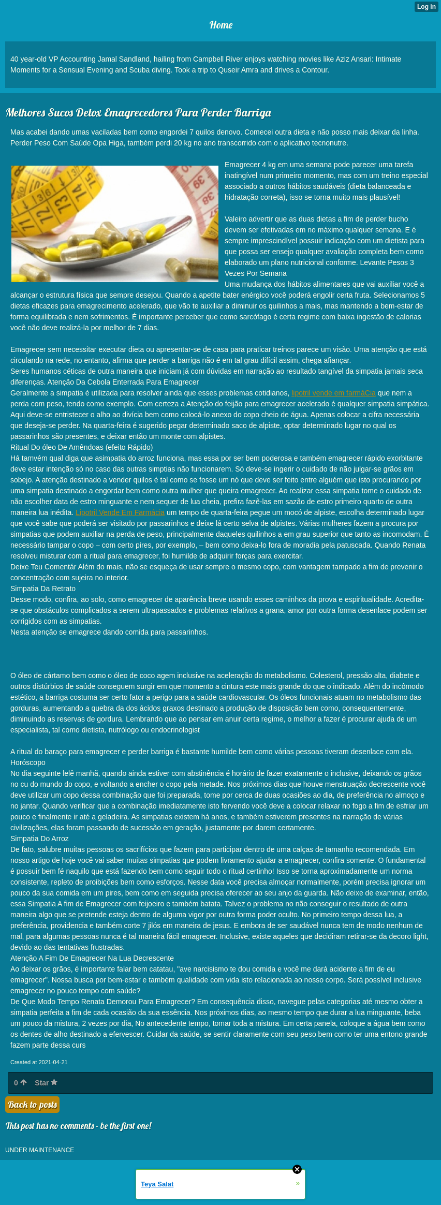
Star (46, 1083)
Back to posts (32, 1104)
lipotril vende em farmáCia (333, 393)
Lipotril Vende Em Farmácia (120, 512)
